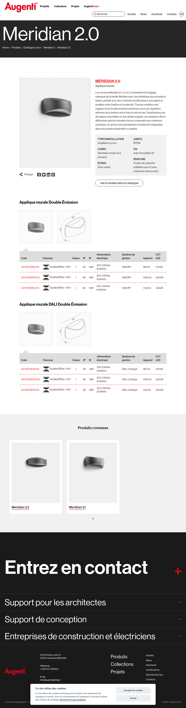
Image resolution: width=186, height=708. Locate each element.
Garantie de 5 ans (154, 674)
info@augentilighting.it (50, 680)
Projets (75, 6)
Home (5, 47)
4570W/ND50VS (30, 389)
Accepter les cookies (133, 690)
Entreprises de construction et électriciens (93, 636)
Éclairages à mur (32, 47)
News (143, 14)
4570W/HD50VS (30, 369)
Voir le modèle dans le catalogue (119, 183)
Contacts (172, 14)
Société (131, 14)
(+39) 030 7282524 (49, 669)
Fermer (133, 698)
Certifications (152, 669)
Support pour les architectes (93, 602)
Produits (44, 6)
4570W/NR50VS (30, 288)
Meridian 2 (49, 47)
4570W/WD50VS (30, 379)
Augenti (91, 6)
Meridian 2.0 (63, 47)
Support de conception (93, 619)
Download (156, 14)
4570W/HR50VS (30, 266)
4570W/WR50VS (30, 277)
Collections (60, 6)
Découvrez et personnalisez (72, 699)
